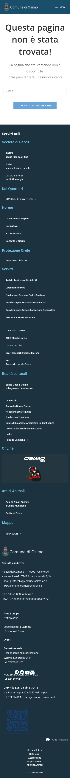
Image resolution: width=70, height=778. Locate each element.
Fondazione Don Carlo (17, 417)
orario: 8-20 (21, 674)
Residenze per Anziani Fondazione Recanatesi (30, 310)
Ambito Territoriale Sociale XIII (22, 280)
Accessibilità (34, 758)
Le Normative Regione (17, 218)
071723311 (15, 679)
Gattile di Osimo (14, 513)
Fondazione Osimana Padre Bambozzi (26, 295)
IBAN (6, 599)
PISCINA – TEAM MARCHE (20, 317)
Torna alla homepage (35, 105)
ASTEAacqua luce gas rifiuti (17, 155)
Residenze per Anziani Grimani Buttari (26, 302)
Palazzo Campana (17, 440)
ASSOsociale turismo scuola (18, 166)
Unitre (9, 434)
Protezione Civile (16, 260)
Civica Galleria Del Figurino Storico (24, 428)
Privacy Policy (34, 750)
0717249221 (11, 618)
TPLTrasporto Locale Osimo (18, 362)
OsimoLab (11, 400)
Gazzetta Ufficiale (15, 241)
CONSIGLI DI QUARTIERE (21, 199)
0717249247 (15, 697)
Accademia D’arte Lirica (18, 411)
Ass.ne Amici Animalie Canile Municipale (17, 504)
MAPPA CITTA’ (14, 533)
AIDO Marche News (16, 338)
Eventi (7, 639)
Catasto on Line (14, 345)
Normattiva (12, 226)
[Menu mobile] (60, 7)
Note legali (34, 754)
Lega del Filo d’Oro (15, 287)
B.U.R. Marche (13, 233)
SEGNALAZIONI (34, 765)
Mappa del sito (34, 761)
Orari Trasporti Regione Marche (22, 353)
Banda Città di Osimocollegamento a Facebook (19, 386)
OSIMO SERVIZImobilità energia (14, 177)
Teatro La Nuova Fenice (18, 406)
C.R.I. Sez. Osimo (15, 330)
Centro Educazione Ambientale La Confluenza (30, 423)
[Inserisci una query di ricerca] (35, 90)
